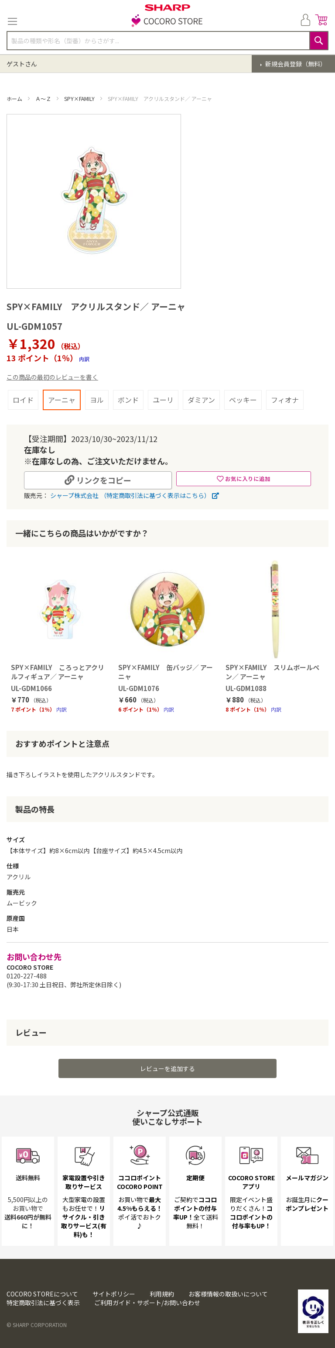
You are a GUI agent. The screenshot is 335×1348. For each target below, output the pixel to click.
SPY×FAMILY (80, 98)
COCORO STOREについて (42, 1293)
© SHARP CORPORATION (37, 1324)
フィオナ (285, 399)
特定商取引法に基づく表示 (43, 1302)
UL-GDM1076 (138, 688)
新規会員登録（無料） (295, 63)
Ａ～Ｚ (43, 98)
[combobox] (167, 40)
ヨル (97, 399)
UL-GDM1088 (246, 688)
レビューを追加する (167, 1068)
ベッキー (243, 399)
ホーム (15, 98)
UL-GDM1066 (31, 688)
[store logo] (167, 21)
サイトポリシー (113, 1293)
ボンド (128, 399)
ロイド (23, 399)
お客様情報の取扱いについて (228, 1293)
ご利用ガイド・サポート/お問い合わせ (147, 1302)
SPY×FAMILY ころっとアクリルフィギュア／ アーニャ (57, 672)
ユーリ (163, 399)
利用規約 (162, 1293)
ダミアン (201, 399)
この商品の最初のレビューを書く (52, 377)
